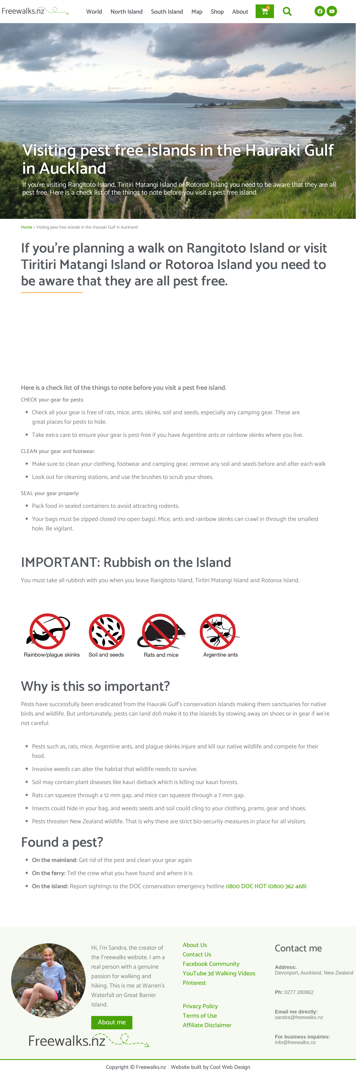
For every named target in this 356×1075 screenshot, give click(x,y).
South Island (167, 12)
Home (26, 227)
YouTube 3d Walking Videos (219, 974)
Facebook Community (211, 964)
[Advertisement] (176, 337)
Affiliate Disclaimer (207, 1025)
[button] (287, 11)
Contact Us (197, 955)
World (94, 12)
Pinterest (194, 983)
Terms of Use (200, 1016)
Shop (217, 12)
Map (196, 12)
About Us (195, 945)
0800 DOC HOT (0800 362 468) (266, 886)
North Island (126, 12)
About (240, 12)
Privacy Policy (200, 1006)
